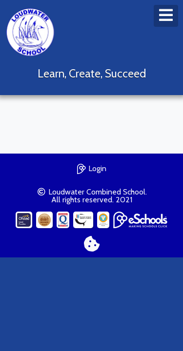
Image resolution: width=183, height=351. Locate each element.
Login (91, 167)
